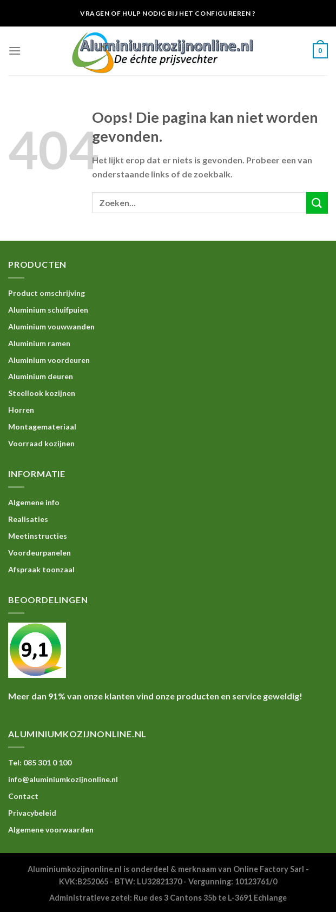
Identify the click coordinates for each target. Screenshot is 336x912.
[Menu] (14, 50)
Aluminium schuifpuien (48, 309)
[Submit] (317, 202)
